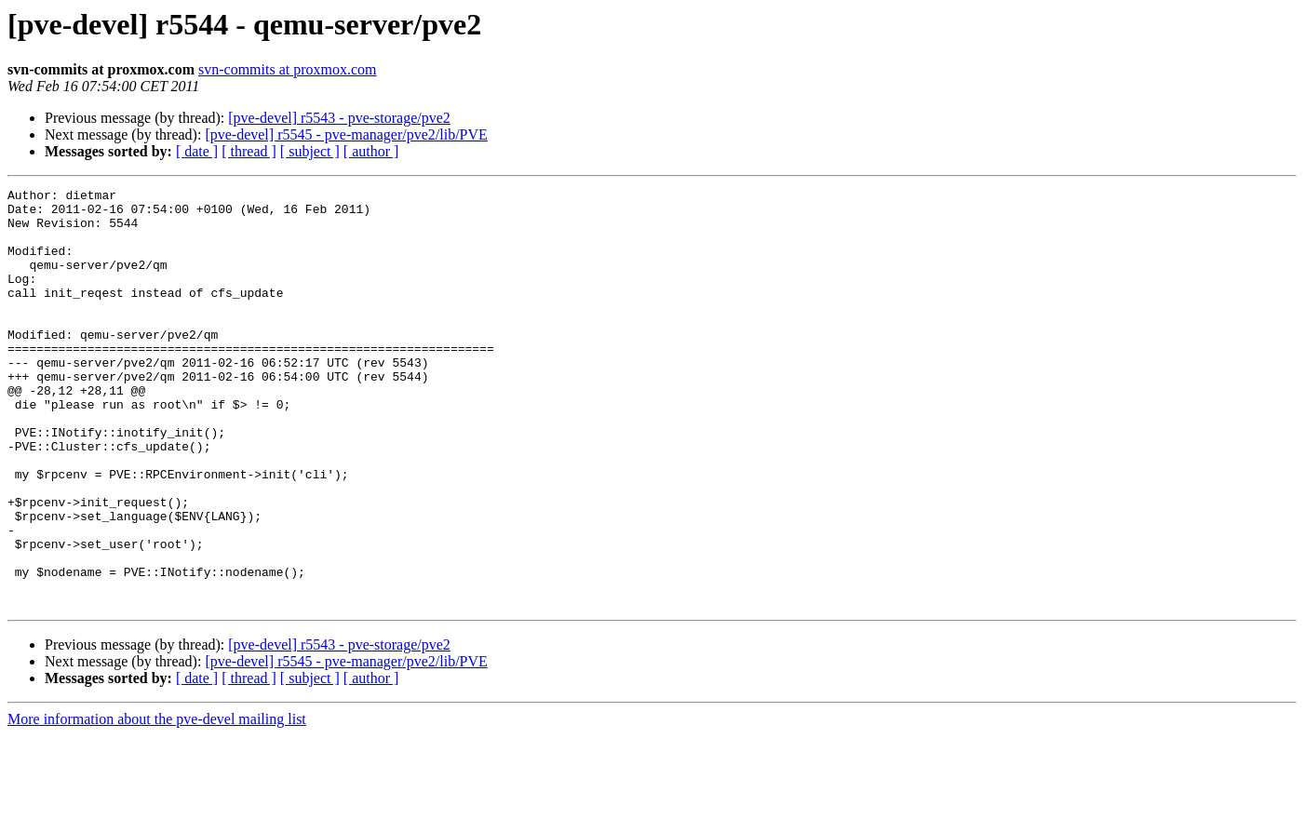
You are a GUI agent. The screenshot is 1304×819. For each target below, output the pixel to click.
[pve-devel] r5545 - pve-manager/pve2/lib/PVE (346, 134)
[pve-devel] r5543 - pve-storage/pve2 (339, 118)
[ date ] (197, 151)
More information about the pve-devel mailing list (156, 803)
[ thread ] (249, 151)
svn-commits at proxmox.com (287, 69)
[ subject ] (310, 151)
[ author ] (371, 151)
